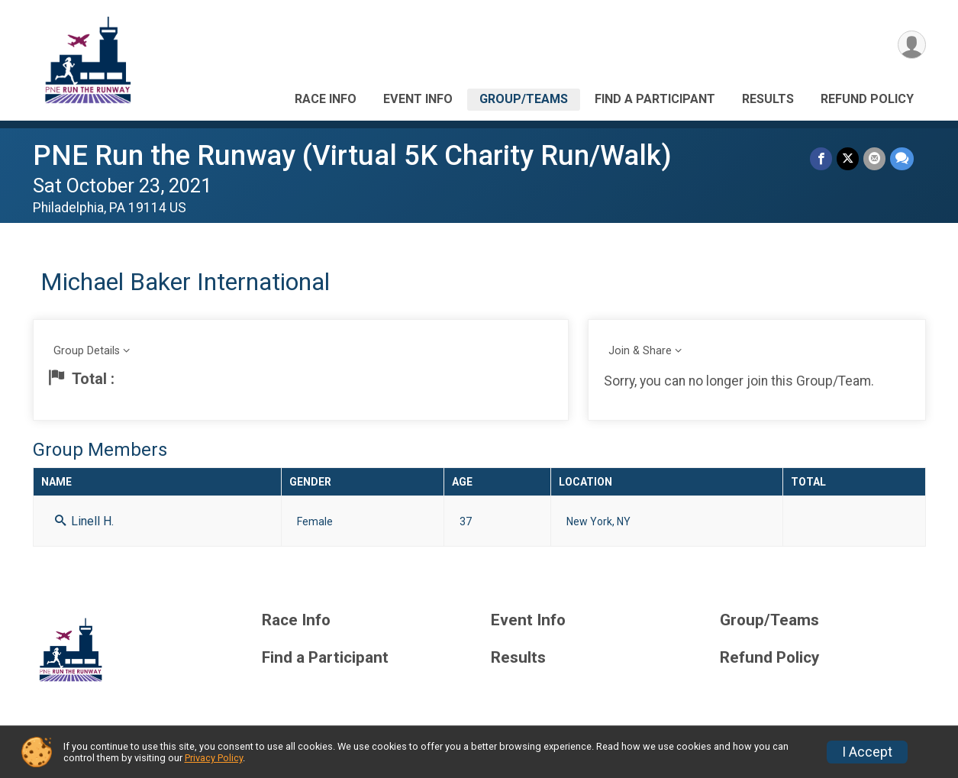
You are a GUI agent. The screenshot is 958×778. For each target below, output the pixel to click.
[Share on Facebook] (821, 158)
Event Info (418, 99)
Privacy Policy (214, 757)
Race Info (325, 99)
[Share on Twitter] (848, 158)
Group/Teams (523, 99)
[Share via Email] (874, 158)
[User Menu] (912, 45)
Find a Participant (655, 99)
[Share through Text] (902, 158)
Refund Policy (867, 99)
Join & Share (640, 350)
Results (768, 99)
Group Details (86, 350)
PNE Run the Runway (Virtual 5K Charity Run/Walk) (352, 155)
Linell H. (84, 521)
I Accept (867, 752)
